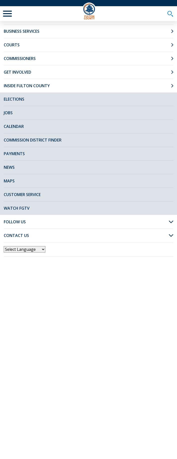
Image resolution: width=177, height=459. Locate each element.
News (61, 29)
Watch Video (132, 182)
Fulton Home (36, 29)
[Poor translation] (18, 377)
